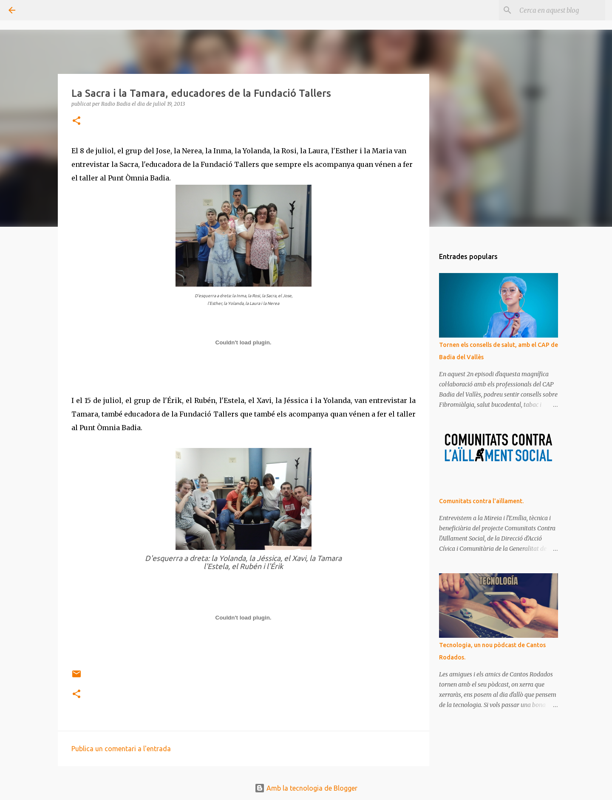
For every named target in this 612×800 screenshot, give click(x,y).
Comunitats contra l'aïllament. (481, 501)
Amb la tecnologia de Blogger (306, 788)
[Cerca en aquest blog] (560, 10)
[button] (76, 121)
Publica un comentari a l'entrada (121, 748)
